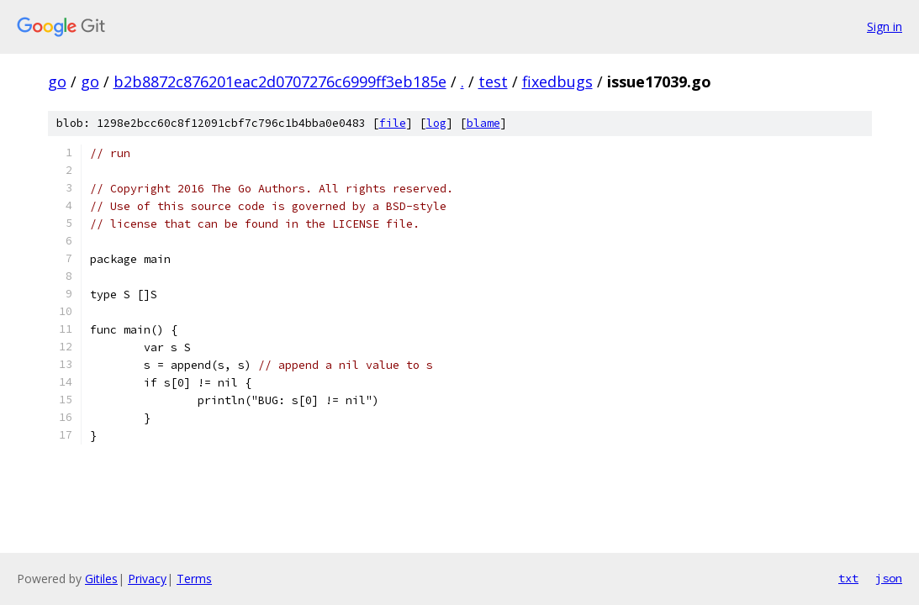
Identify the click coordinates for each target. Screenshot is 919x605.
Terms (194, 579)
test (493, 81)
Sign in (884, 26)
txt (848, 578)
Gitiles (101, 579)
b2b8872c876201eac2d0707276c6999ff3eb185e (280, 81)
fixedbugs (557, 81)
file (392, 123)
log (436, 123)
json (888, 578)
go (57, 81)
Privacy (147, 579)
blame (483, 123)
